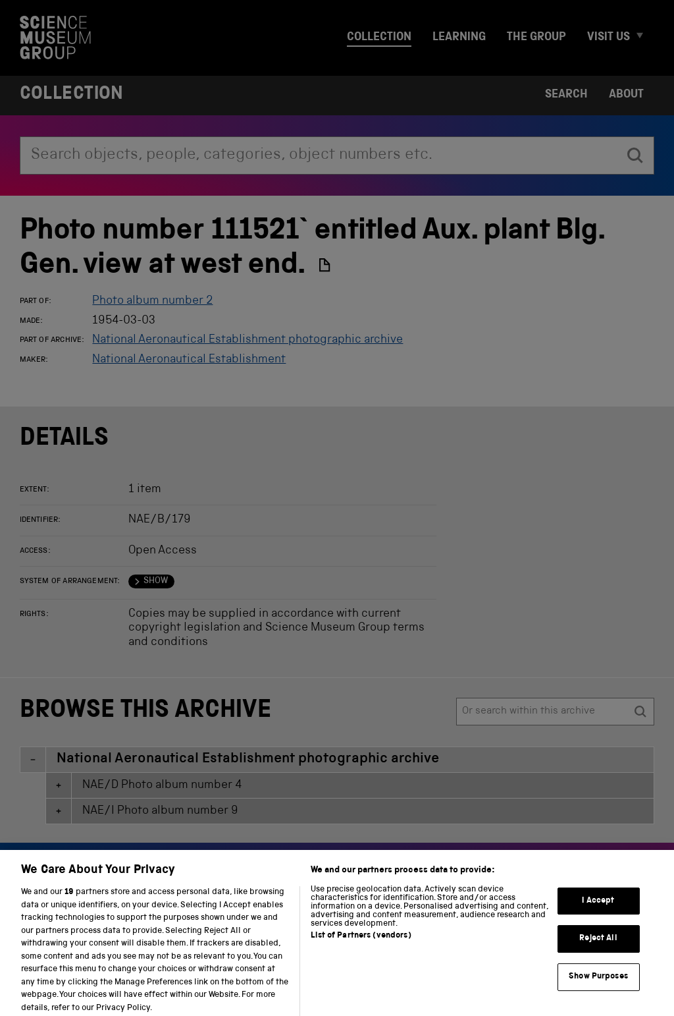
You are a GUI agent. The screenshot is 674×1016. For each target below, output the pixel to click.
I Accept (598, 909)
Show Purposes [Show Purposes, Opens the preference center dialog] (598, 986)
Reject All (598, 948)
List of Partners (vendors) (361, 945)
